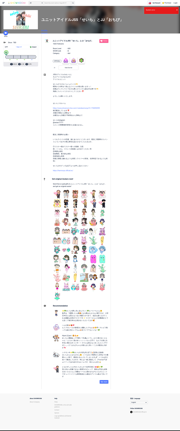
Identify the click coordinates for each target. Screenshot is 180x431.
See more (104, 382)
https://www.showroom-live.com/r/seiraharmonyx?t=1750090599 (76, 108)
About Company (35, 402)
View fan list (68, 68)
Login (175, 3)
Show (5, 34)
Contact (56, 410)
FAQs (56, 402)
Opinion (56, 413)
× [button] (177, 9)
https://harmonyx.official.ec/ (63, 170)
